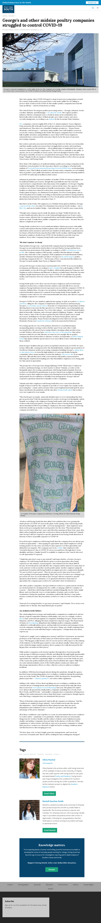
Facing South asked (64, 390)
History (75, 884)
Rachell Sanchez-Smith (22, 29)
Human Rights (89, 884)
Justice (4, 16)
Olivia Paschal (9, 29)
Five (20, 124)
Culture (10, 884)
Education (49, 884)
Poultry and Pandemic (63, 776)
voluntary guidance (41, 678)
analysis (51, 119)
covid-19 (56, 754)
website (60, 548)
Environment (63, 884)
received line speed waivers (36, 306)
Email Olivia (49, 793)
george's (41, 754)
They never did (67, 354)
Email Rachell (49, 830)
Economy (12, 16)
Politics (50, 889)
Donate (52, 869)
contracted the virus (27, 206)
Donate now (92, 3)
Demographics (23, 884)
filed (21, 619)
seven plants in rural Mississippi (44, 688)
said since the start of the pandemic (58, 332)
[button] (97, 7)
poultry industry (29, 754)
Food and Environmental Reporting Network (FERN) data (49, 168)
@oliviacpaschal (47, 763)
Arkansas (48, 754)
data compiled (54, 268)
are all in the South (54, 113)
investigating (33, 623)
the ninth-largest (68, 257)
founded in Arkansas (44, 321)
